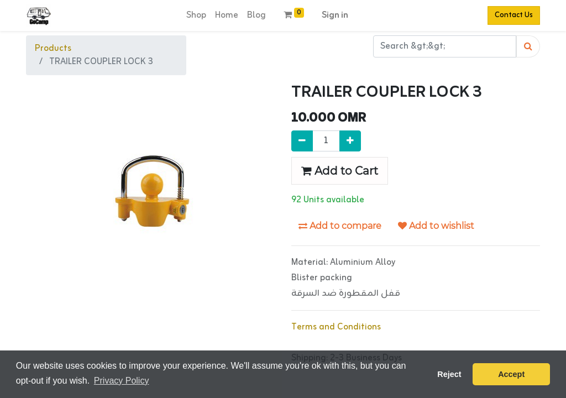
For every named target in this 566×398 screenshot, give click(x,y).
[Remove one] (302, 140)
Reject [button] (449, 374)
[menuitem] (196, 15)
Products (53, 48)
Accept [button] (511, 374)
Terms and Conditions (336, 327)
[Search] (528, 46)
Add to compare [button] (339, 226)
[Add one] (350, 140)
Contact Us (514, 15)
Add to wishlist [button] (436, 226)
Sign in (335, 15)
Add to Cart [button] (339, 170)
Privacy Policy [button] (121, 380)
